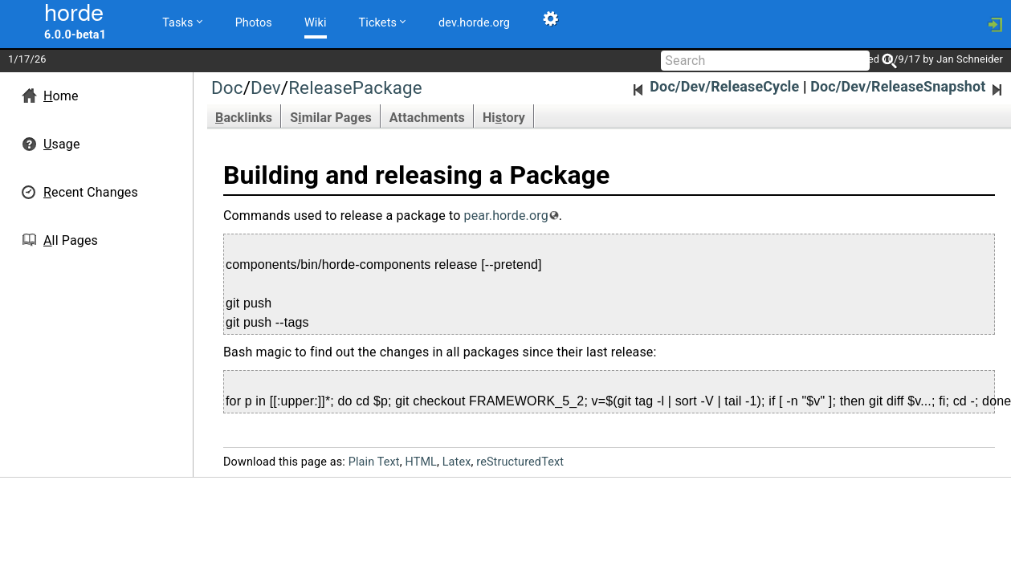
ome (61, 96)
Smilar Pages (331, 117)
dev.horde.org (474, 22)
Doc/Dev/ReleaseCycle (715, 86)
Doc (227, 87)
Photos (253, 22)
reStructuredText (520, 462)
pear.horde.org (506, 215)
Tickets (381, 21)
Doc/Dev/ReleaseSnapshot (907, 86)
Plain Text (374, 462)
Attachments (427, 117)
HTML (421, 462)
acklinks (243, 117)
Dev (266, 87)
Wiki (315, 22)
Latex (456, 462)
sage (61, 144)
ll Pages (70, 240)
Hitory (504, 117)
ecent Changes (90, 192)
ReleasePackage (355, 87)
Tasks (182, 21)
